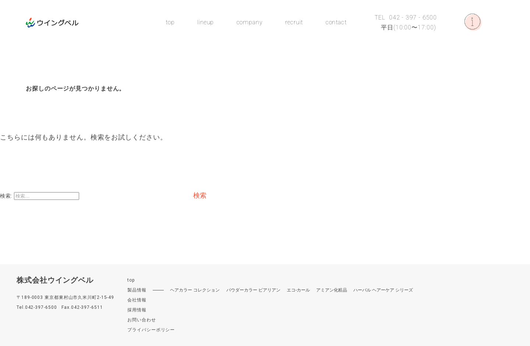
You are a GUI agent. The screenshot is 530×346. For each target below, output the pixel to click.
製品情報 (136, 290)
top (170, 22)
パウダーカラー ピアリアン (253, 290)
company (250, 22)
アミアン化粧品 (331, 290)
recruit (294, 22)
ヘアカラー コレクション (195, 290)
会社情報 (136, 300)
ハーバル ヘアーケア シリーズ (383, 290)
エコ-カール (298, 290)
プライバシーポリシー (151, 329)
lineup (205, 22)
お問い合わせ (141, 319)
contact (336, 22)
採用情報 (136, 310)
